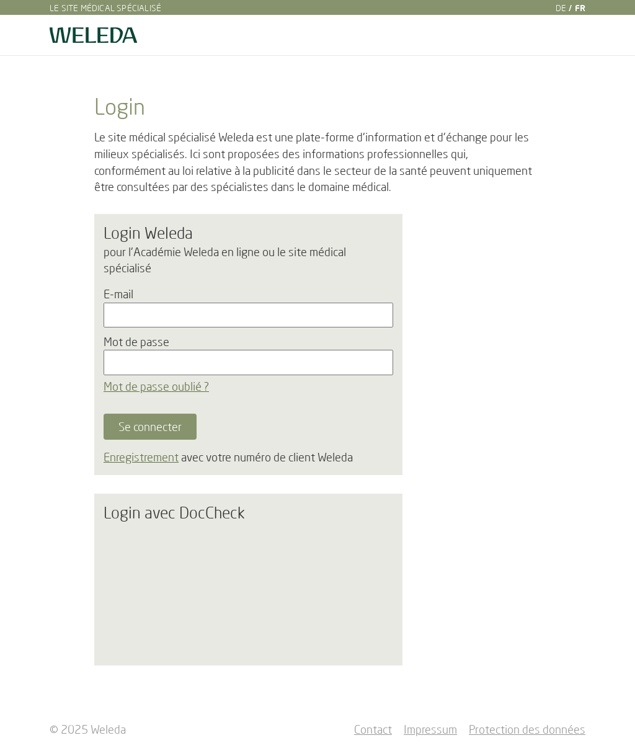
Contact (373, 729)
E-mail (118, 294)
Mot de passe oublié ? (156, 386)
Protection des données (527, 729)
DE (561, 7)
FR (580, 7)
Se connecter (150, 426)
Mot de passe (136, 341)
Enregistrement (141, 457)
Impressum (430, 729)
